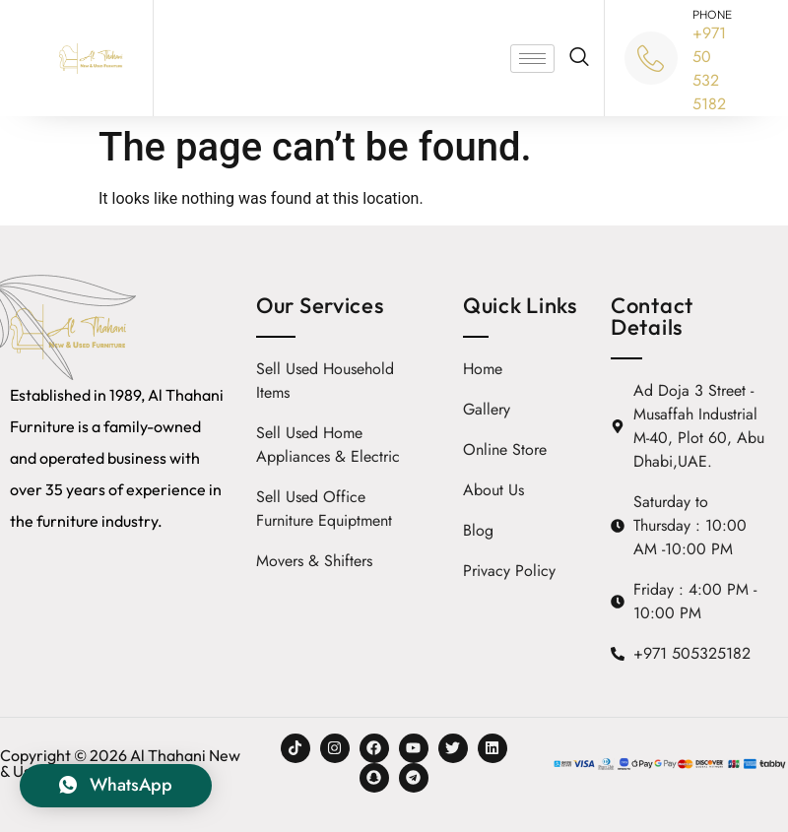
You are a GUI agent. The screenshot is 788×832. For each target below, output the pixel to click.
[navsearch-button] (579, 58)
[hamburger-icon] (532, 58)
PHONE (712, 14)
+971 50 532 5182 (709, 68)
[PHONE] (651, 58)
